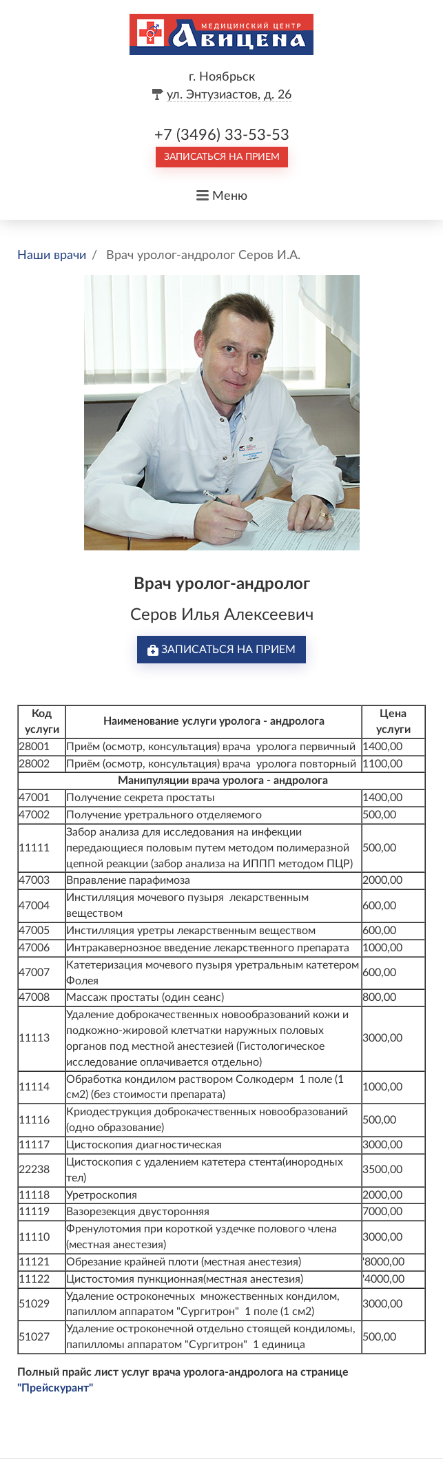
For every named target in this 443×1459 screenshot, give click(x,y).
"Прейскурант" (55, 1388)
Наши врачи (51, 255)
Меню (229, 196)
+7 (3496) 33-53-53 (221, 135)
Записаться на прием (222, 157)
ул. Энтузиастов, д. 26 (229, 95)
